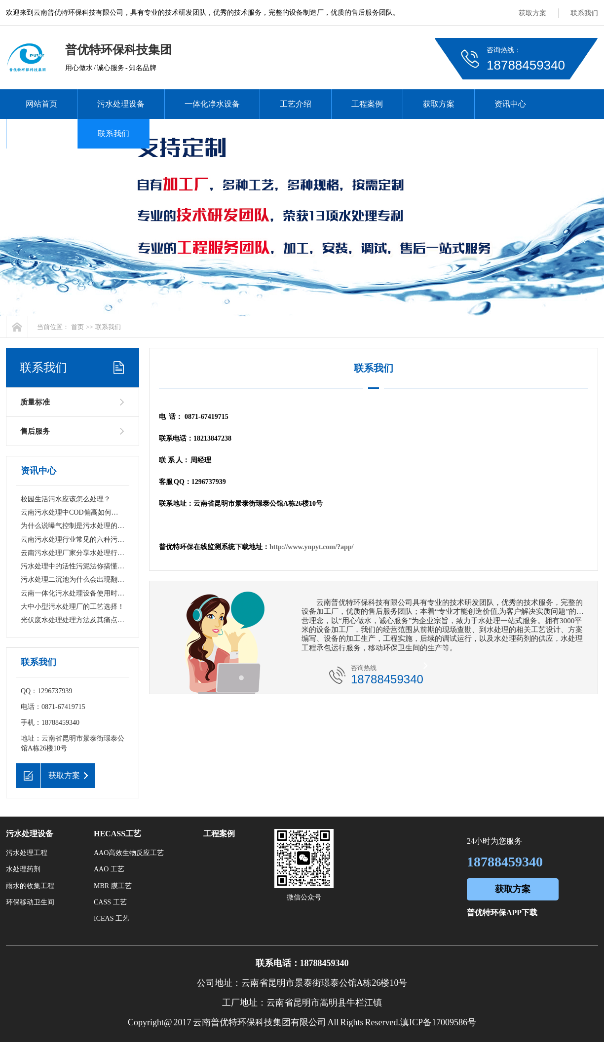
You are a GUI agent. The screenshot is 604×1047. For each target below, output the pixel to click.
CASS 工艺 (110, 902)
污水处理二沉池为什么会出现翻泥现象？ (83, 579)
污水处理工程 (26, 853)
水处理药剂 (23, 869)
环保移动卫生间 (30, 902)
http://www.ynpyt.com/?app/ (311, 547)
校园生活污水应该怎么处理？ (66, 499)
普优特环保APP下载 (502, 912)
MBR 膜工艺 (113, 886)
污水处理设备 (121, 104)
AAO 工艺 (109, 869)
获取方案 (532, 13)
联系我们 (584, 13)
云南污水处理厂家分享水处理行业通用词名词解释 (97, 553)
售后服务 (35, 431)
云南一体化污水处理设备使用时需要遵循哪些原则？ (100, 593)
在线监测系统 (193, 133)
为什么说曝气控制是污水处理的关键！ (79, 525)
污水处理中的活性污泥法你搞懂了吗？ (79, 566)
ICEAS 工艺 (111, 918)
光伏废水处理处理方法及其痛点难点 (76, 620)
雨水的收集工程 (30, 886)
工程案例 (367, 104)
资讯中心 (510, 104)
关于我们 (42, 133)
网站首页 (41, 104)
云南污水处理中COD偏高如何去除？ (76, 512)
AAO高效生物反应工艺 (129, 853)
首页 (77, 327)
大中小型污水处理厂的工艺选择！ (72, 606)
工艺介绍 (295, 104)
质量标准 (35, 402)
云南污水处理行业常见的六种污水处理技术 (86, 539)
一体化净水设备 (212, 104)
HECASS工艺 (117, 833)
